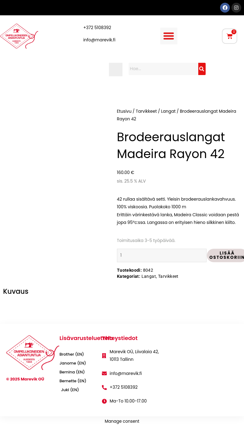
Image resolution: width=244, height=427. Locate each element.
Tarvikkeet (146, 111)
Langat (168, 111)
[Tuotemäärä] (162, 255)
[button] (168, 36)
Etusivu (124, 111)
